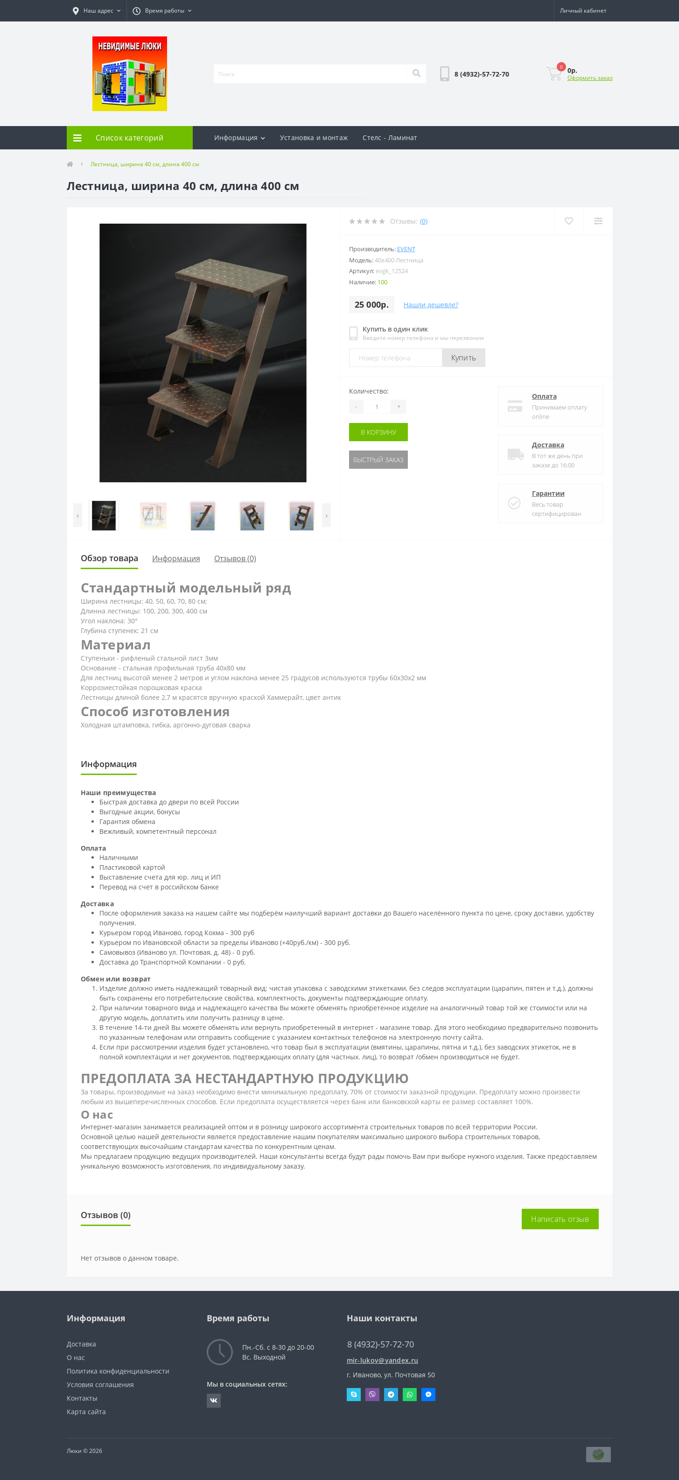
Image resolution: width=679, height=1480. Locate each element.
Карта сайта (86, 1411)
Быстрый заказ (378, 459)
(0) (423, 221)
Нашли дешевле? (431, 304)
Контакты (82, 1398)
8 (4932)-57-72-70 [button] (380, 1344)
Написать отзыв (560, 1219)
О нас (76, 1357)
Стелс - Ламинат (390, 137)
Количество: (369, 391)
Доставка (548, 444)
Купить (463, 357)
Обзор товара (109, 558)
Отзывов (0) (235, 558)
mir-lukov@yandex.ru (383, 1360)
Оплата (544, 396)
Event (406, 249)
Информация (239, 137)
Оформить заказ (590, 78)
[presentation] (77, 515)
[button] (96, 10)
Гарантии (548, 493)
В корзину (378, 432)
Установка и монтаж (314, 137)
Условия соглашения (100, 1384)
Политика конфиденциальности (118, 1371)
